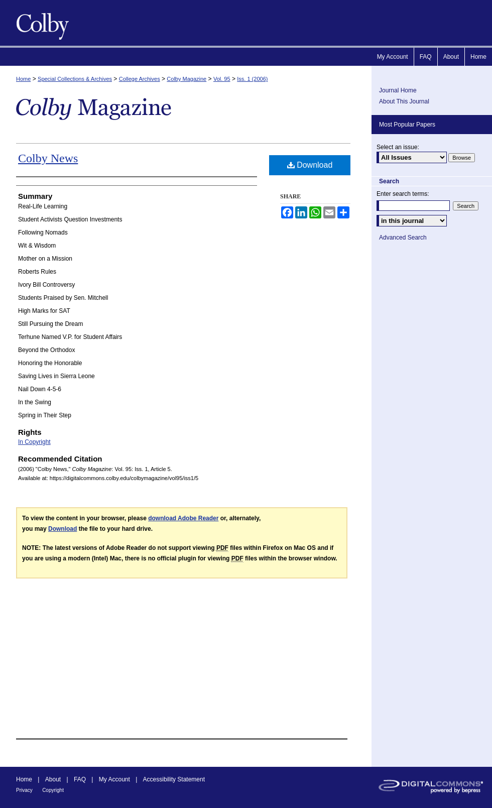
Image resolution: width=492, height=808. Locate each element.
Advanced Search (403, 237)
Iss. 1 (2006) (252, 79)
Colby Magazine (40, 23)
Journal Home (398, 90)
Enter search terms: (403, 193)
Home (23, 79)
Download (310, 165)
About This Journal (404, 101)
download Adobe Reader (183, 518)
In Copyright (34, 441)
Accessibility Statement (174, 779)
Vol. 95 (221, 79)
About (53, 779)
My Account (114, 779)
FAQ (80, 779)
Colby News (48, 158)
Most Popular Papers (407, 124)
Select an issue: (398, 147)
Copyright (53, 790)
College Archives (139, 79)
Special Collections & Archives (75, 79)
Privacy (24, 790)
